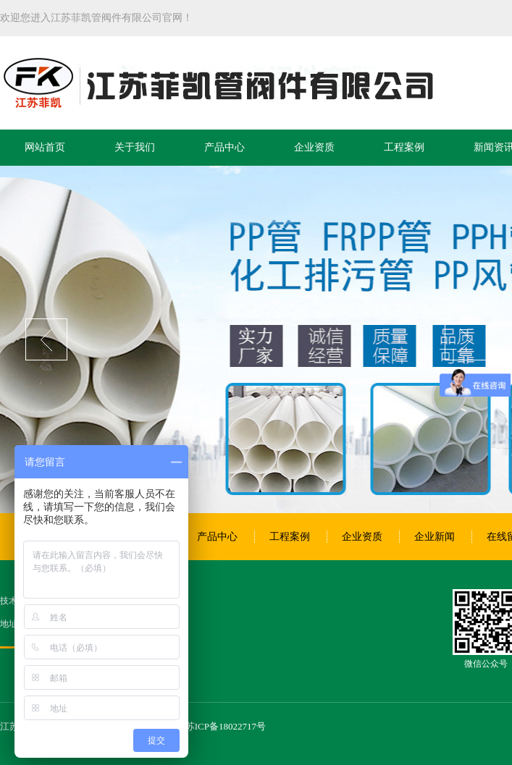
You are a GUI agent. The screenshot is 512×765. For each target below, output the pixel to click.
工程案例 (404, 147)
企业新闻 (434, 536)
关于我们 (134, 147)
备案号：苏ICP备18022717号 (207, 726)
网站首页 (45, 147)
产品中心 (224, 147)
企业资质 (314, 147)
